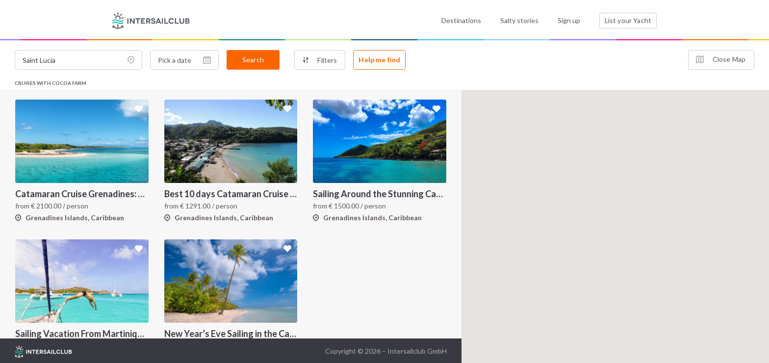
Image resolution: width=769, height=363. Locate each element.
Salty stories (519, 20)
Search (253, 59)
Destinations (461, 20)
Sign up (569, 20)
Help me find (379, 59)
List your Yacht (628, 20)
